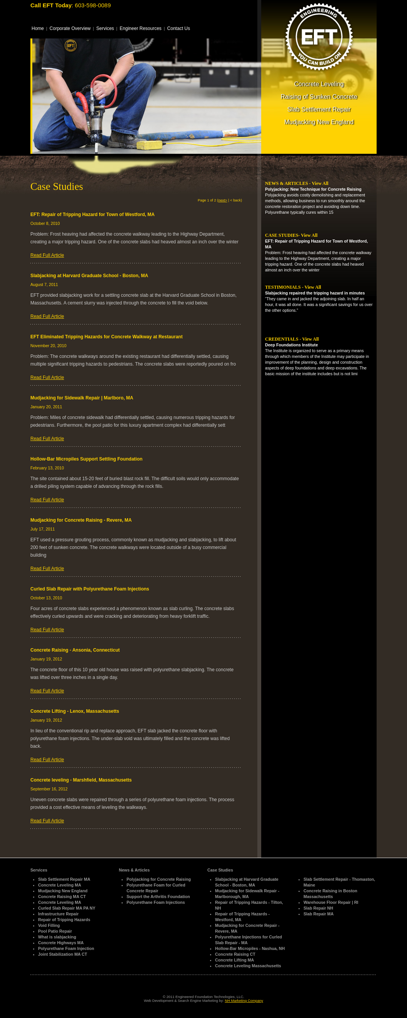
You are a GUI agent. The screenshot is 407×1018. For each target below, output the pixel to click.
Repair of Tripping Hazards (64, 919)
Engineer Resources (141, 28)
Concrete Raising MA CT (62, 896)
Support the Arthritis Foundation (158, 896)
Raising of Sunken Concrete (318, 96)
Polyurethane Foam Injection (66, 948)
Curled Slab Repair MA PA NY (66, 908)
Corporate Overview (70, 28)
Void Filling (49, 925)
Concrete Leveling (319, 84)
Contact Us (178, 28)
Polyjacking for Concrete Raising (159, 879)
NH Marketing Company (244, 1001)
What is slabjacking (57, 937)
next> (222, 200)
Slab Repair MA (319, 914)
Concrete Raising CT (235, 954)
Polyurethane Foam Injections (156, 902)
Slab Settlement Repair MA (64, 879)
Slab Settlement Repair (319, 109)
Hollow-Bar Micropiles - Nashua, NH (250, 948)
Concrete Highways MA (60, 942)
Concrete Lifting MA (234, 960)
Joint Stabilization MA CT (62, 954)
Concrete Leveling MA (59, 885)
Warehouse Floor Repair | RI (331, 902)
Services (105, 28)
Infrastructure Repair (58, 914)
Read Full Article (47, 255)
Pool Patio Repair (55, 931)
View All (320, 183)
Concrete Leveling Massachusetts (248, 965)
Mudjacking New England (319, 122)
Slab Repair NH (318, 908)
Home (38, 28)
